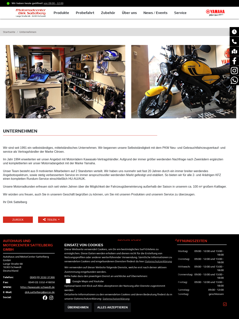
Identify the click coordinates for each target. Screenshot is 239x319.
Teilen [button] (50, 219)
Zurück (18, 219)
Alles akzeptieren (112, 307)
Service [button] (180, 13)
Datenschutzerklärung (158, 261)
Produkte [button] (61, 13)
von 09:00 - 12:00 (53, 3)
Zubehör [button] (108, 13)
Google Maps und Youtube (88, 281)
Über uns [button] (129, 13)
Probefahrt (85, 13)
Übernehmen (78, 307)
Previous (8, 82)
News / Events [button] (155, 13)
